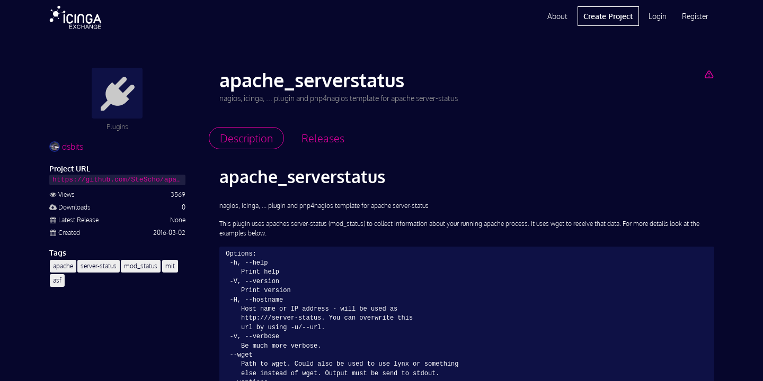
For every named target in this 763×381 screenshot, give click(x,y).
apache (63, 266)
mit (170, 266)
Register (695, 16)
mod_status (140, 266)
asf (57, 280)
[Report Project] (709, 74)
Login (658, 16)
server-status (99, 266)
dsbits (66, 146)
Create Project (608, 16)
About (557, 16)
